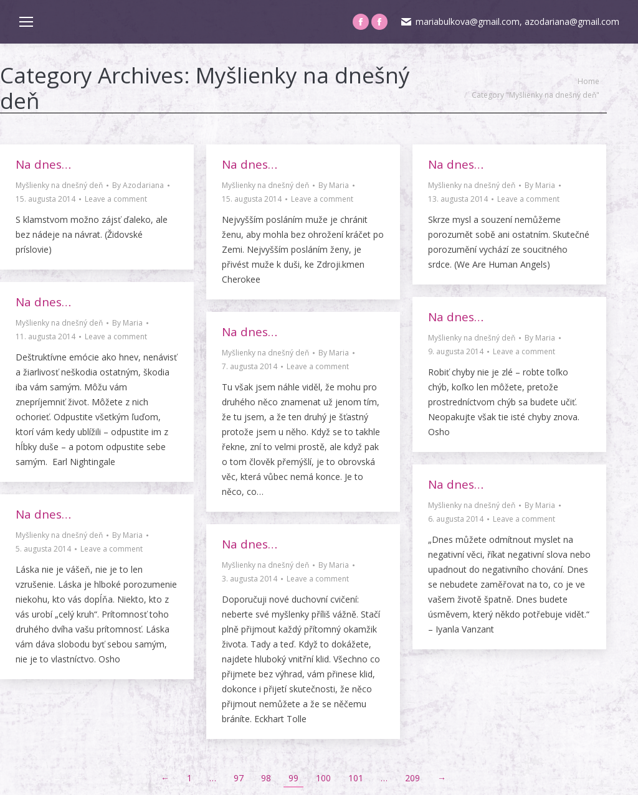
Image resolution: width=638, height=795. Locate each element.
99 (293, 778)
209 (412, 778)
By (138, 185)
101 (355, 778)
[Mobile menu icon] (26, 21)
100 (323, 778)
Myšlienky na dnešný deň (59, 185)
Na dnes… (43, 164)
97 (239, 778)
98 (266, 778)
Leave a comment (116, 199)
